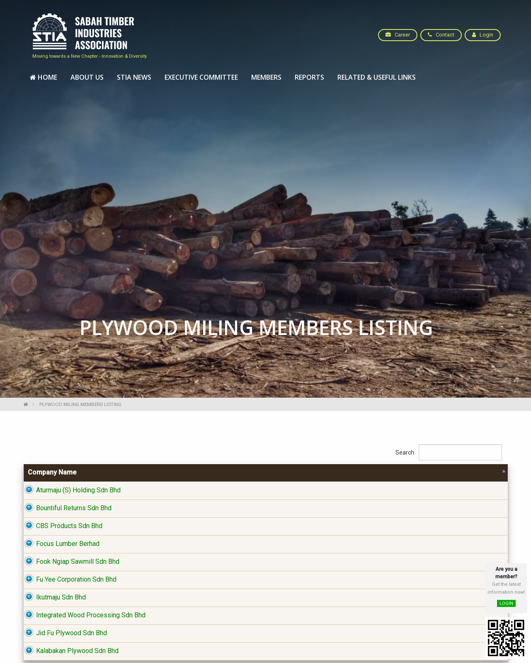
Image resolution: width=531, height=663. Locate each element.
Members (266, 77)
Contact (441, 35)
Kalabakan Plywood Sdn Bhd (69, 652)
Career (398, 35)
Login (482, 35)
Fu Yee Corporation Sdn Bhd (68, 580)
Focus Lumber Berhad (59, 544)
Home (43, 77)
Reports (309, 77)
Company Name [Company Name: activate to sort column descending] (52, 473)
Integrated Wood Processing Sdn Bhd (82, 616)
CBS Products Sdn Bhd (61, 527)
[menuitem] (43, 77)
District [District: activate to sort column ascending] (391, 473)
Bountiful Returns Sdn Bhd (65, 509)
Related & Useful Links (376, 77)
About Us (87, 77)
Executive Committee (201, 77)
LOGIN (506, 603)
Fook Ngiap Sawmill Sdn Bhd (69, 562)
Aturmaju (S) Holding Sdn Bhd (70, 491)
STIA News (134, 77)
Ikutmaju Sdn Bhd (53, 598)
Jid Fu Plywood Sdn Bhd (63, 634)
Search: (448, 453)
